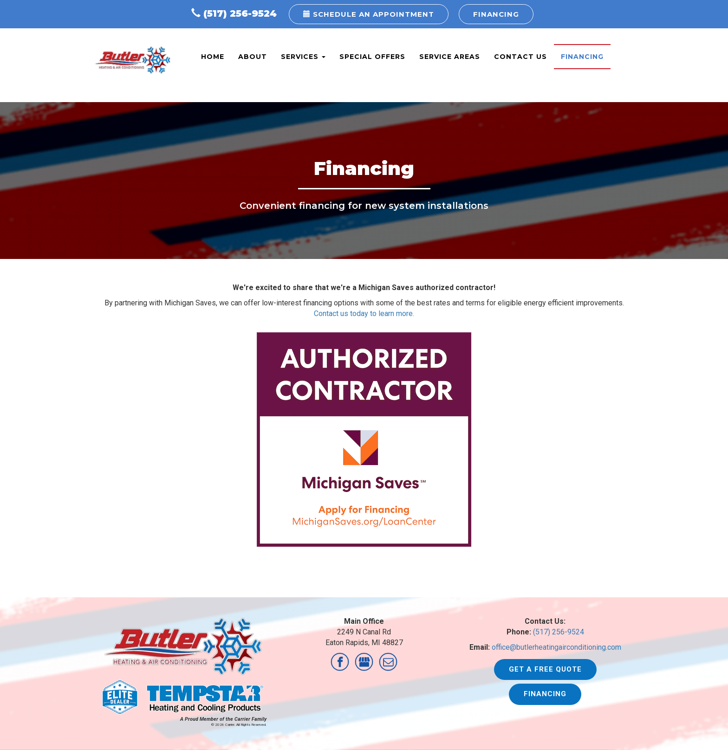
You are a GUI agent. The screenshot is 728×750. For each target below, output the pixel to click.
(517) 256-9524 (240, 13)
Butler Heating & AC (132, 60)
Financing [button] (496, 14)
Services (303, 56)
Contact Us (520, 56)
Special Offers (372, 56)
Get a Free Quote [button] (545, 669)
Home (212, 56)
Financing (582, 56)
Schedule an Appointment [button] (368, 14)
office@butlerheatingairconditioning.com (556, 647)
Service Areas (449, 56)
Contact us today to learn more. (364, 313)
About (252, 56)
